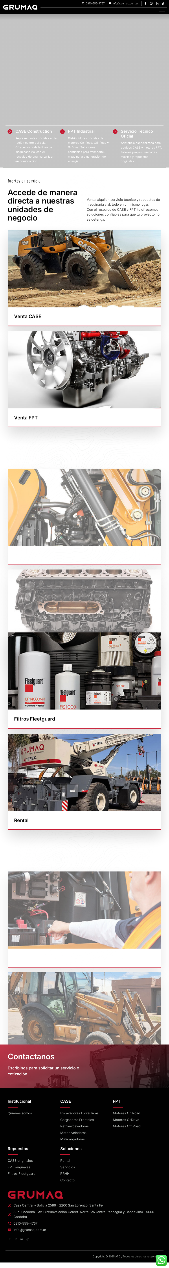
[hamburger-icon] (162, 10)
